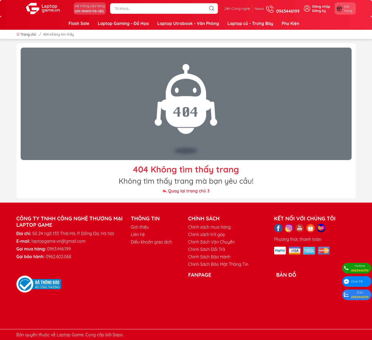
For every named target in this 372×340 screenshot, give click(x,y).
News (257, 8)
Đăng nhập (321, 6)
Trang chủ (26, 34)
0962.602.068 (58, 256)
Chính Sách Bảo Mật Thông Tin (218, 264)
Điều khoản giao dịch (151, 242)
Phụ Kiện (290, 23)
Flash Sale (79, 23)
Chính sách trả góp (206, 234)
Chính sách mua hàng (209, 227)
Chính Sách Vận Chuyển (211, 242)
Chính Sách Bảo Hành (209, 256)
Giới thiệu (140, 227)
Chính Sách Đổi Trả (206, 249)
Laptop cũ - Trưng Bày (250, 23)
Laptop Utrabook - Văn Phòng (188, 23)
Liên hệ (138, 234)
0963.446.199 (59, 248)
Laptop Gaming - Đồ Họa (123, 23)
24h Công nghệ (231, 8)
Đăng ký (319, 11)
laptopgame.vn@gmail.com (59, 241)
